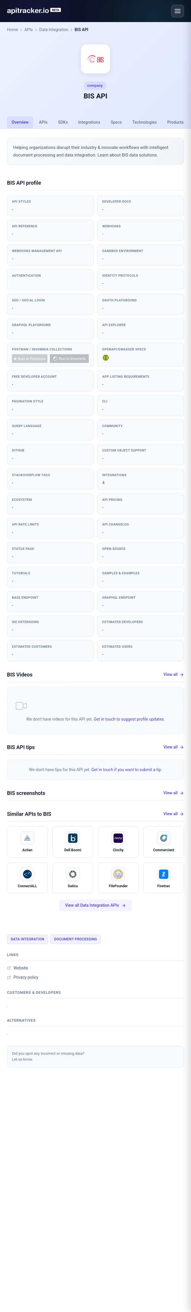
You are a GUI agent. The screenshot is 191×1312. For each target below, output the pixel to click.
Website (17, 968)
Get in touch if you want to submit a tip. (126, 769)
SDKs (63, 122)
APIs (28, 29)
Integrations (89, 122)
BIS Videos (20, 675)
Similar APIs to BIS (29, 814)
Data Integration (53, 29)
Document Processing (75, 939)
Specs (116, 122)
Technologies (144, 122)
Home (12, 29)
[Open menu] (177, 11)
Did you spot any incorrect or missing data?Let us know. (48, 1056)
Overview (20, 122)
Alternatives (21, 1020)
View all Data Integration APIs (95, 905)
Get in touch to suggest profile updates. (129, 719)
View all (173, 674)
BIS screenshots (26, 793)
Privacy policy (22, 977)
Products (175, 122)
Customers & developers (34, 992)
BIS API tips (21, 747)
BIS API (81, 29)
